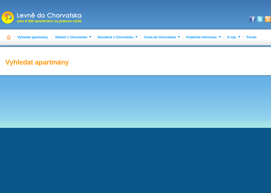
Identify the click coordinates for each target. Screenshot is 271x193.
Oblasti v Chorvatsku (71, 37)
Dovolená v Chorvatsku (115, 37)
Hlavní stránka (9, 37)
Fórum (252, 37)
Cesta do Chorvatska (160, 37)
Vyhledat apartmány (32, 37)
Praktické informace (201, 37)
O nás (231, 37)
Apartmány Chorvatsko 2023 (42, 15)
